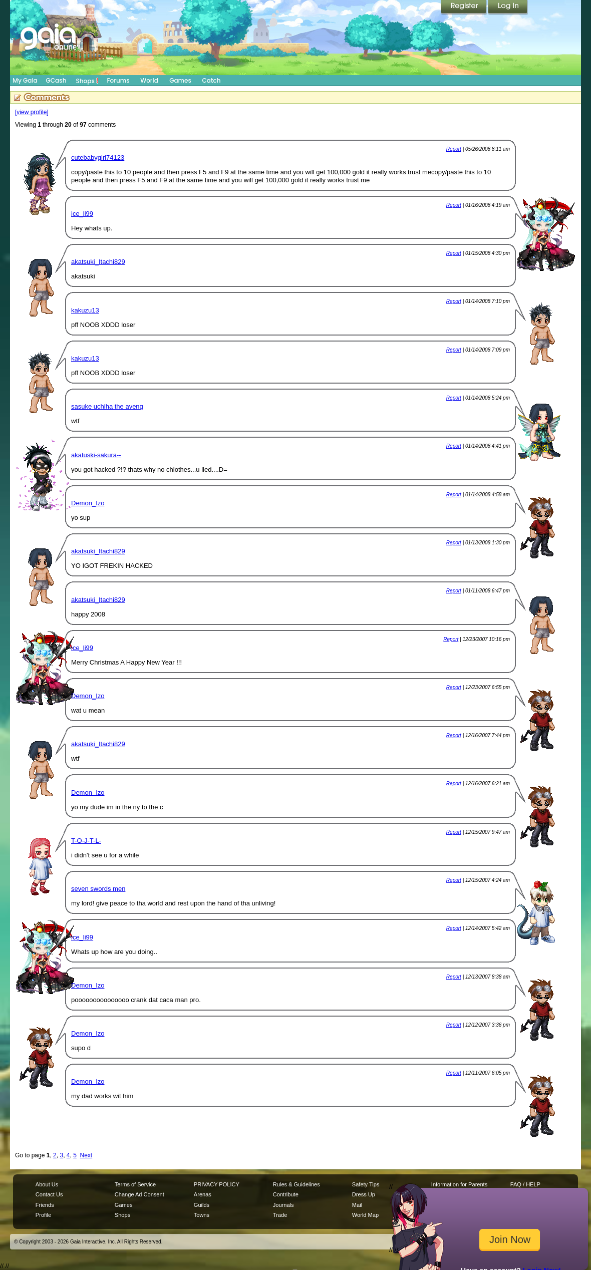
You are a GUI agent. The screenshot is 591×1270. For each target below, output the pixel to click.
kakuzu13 (85, 310)
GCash (56, 80)
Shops (87, 81)
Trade (280, 1215)
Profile (43, 1215)
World (149, 80)
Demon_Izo (87, 503)
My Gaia (25, 80)
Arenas (202, 1194)
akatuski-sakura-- (96, 455)
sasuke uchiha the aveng (107, 406)
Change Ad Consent (139, 1194)
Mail (357, 1205)
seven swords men (98, 888)
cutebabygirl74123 (97, 157)
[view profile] (32, 112)
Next (86, 1155)
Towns (201, 1215)
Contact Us (49, 1194)
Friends (45, 1205)
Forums (118, 80)
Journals (283, 1205)
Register (464, 7)
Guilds (201, 1205)
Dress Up (363, 1194)
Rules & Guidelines (296, 1184)
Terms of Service (135, 1184)
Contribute (286, 1194)
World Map (365, 1215)
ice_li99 (82, 213)
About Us (47, 1184)
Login (508, 7)
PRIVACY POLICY (216, 1184)
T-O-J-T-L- (86, 840)
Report (453, 149)
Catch (211, 80)
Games (180, 80)
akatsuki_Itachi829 (98, 261)
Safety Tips (366, 1184)
